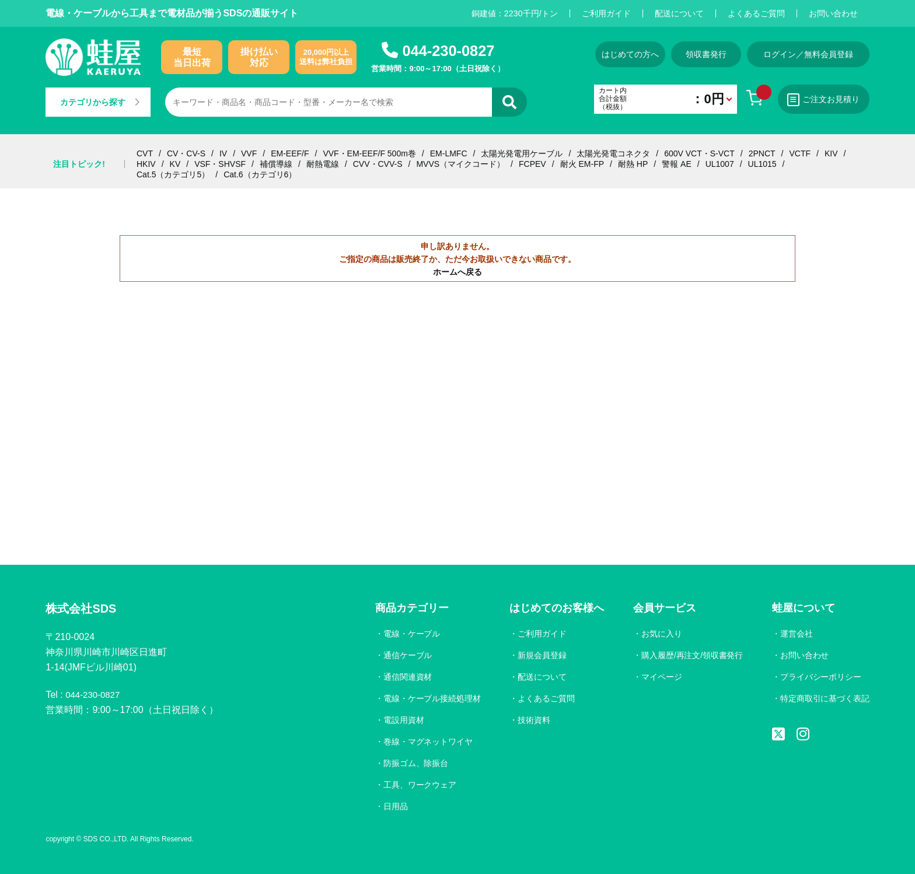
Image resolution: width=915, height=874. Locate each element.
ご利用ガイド (606, 13)
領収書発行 (699, 54)
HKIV (146, 164)
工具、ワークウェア (417, 784)
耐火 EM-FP (582, 164)
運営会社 (796, 633)
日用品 (392, 806)
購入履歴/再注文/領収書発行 (691, 655)
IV (223, 153)
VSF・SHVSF (220, 164)
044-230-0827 (448, 50)
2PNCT (762, 153)
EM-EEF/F (290, 153)
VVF (249, 153)
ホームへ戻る (457, 272)
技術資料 (532, 720)
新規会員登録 (540, 655)
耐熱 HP (633, 164)
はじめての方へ (611, 54)
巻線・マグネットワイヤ (425, 741)
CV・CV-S (186, 153)
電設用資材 (400, 720)
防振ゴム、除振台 (413, 763)
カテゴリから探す (102, 102)
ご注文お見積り (820, 99)
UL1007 (720, 164)
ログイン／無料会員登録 (808, 54)
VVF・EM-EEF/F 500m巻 (369, 153)
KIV (831, 153)
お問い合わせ (833, 13)
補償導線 (276, 164)
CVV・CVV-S (378, 164)
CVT (145, 153)
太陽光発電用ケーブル (522, 153)
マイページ (660, 676)
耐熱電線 (322, 164)
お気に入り (660, 633)
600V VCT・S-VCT (699, 153)
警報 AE (677, 164)
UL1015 (762, 164)
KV (175, 164)
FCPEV (532, 164)
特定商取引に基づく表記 (824, 698)
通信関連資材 (404, 676)
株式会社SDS (84, 609)
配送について (679, 13)
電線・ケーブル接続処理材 (429, 698)
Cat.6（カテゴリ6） (259, 174)
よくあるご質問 (756, 13)
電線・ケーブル (409, 633)
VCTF (800, 153)
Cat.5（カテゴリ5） (173, 174)
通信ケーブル (404, 655)
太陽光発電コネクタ (613, 153)
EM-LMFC (448, 153)
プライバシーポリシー (820, 676)
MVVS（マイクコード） (460, 164)
